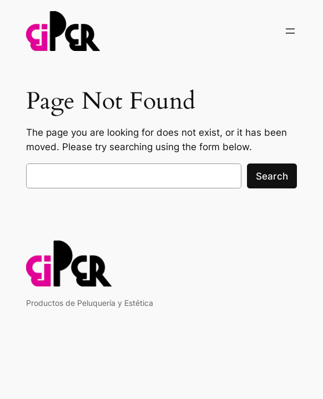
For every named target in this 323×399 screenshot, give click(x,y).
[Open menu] (290, 31)
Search (272, 176)
